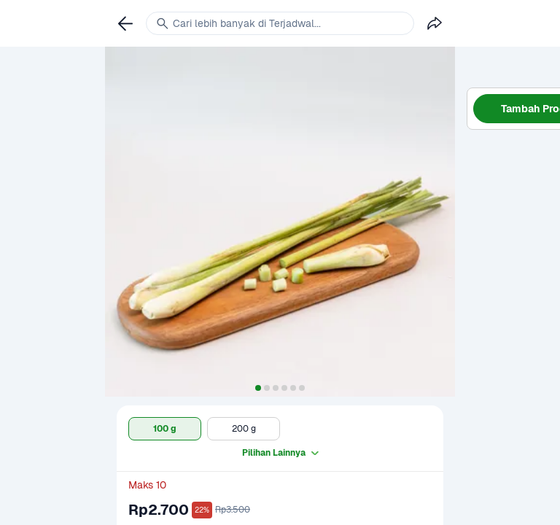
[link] (125, 23)
